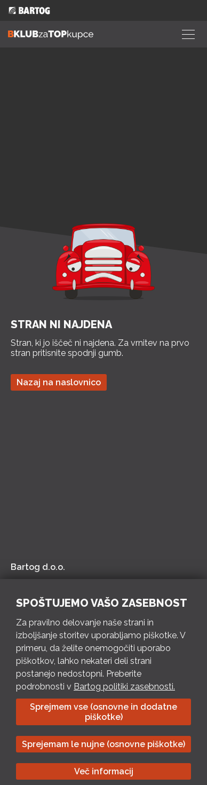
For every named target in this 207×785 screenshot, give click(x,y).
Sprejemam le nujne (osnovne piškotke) (103, 744)
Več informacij (103, 771)
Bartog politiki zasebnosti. (124, 686)
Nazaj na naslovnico (59, 382)
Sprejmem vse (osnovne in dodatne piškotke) (103, 712)
